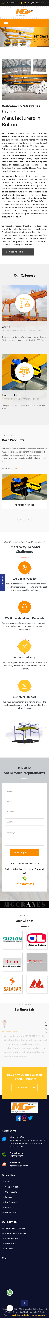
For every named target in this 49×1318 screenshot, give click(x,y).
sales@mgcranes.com (34, 2)
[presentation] (20, 519)
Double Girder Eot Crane (15, 1233)
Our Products (11, 1192)
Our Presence (11, 1202)
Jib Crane (9, 1248)
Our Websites (11, 1212)
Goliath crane (11, 1243)
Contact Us (10, 1207)
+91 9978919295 (10, 2)
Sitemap (9, 1197)
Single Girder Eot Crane (15, 1228)
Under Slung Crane (13, 1238)
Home (7, 1181)
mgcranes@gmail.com (19, 1165)
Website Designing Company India (28, 1315)
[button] (3, 37)
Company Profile (12, 1187)
